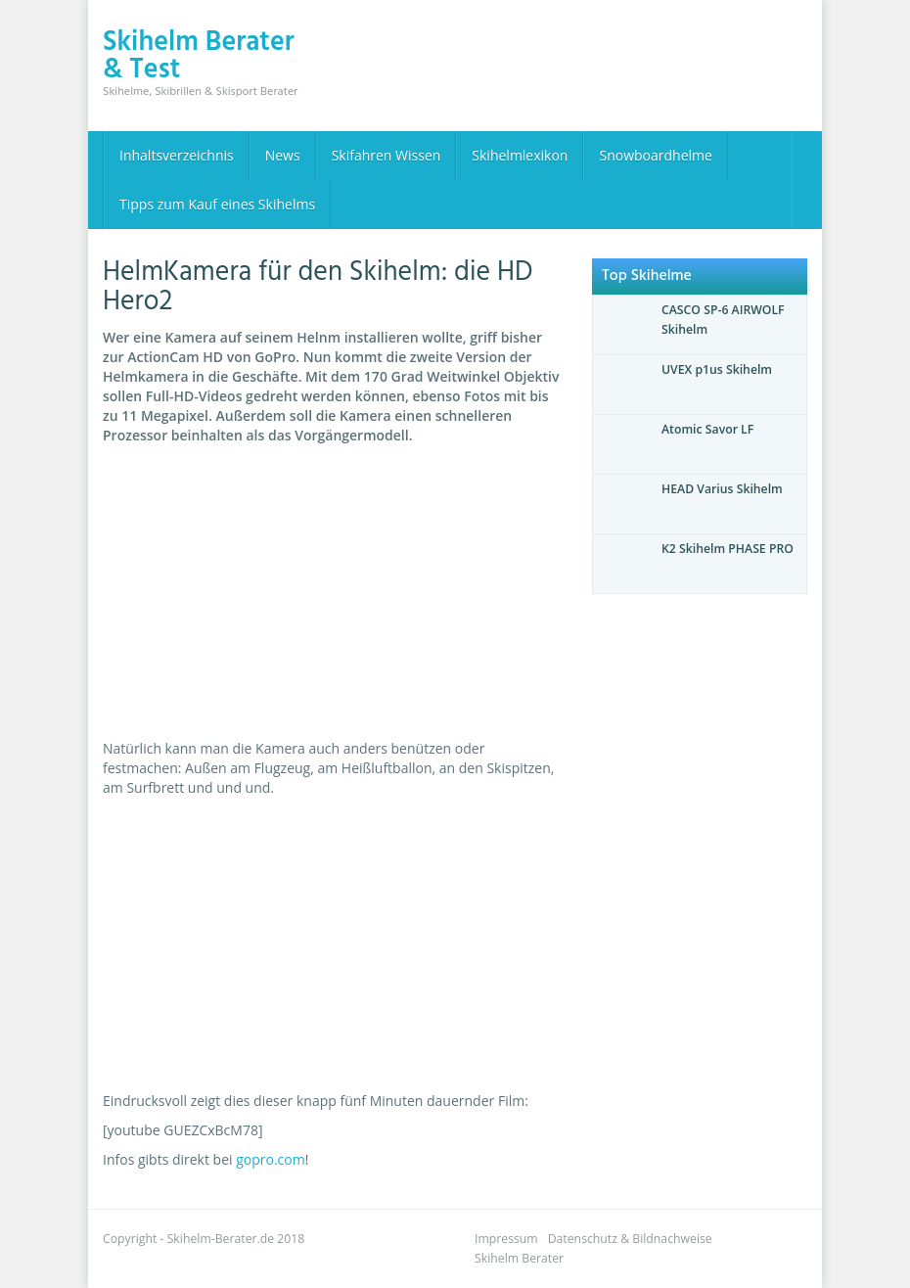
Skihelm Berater (519, 1258)
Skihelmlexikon (520, 155)
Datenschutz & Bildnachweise (630, 1238)
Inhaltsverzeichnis (176, 155)
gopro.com (270, 1159)
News (282, 155)
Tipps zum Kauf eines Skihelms (217, 204)
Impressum (506, 1238)
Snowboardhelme (655, 155)
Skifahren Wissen (386, 155)
